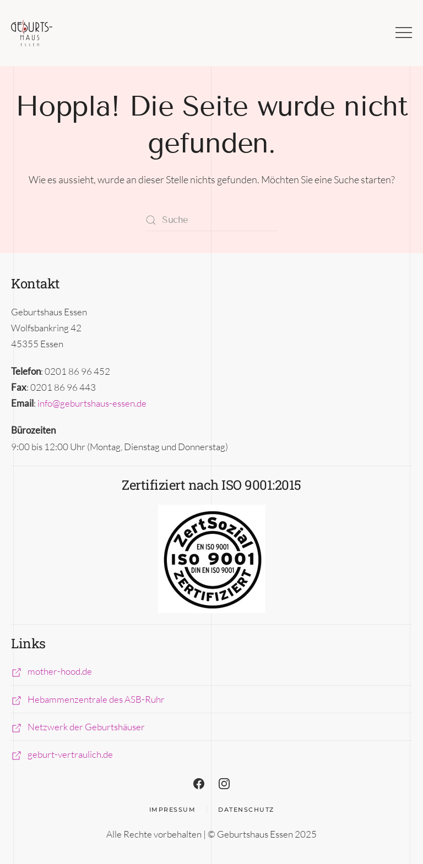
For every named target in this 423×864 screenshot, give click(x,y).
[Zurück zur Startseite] (31, 33)
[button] (403, 33)
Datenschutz (246, 809)
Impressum (172, 809)
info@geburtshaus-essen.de (92, 403)
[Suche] (211, 220)
